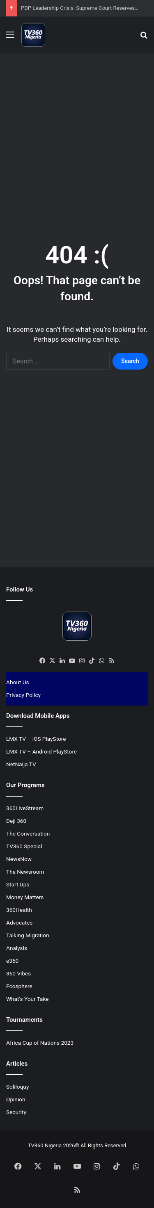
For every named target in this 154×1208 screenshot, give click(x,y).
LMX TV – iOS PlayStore (36, 738)
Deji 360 (16, 821)
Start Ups (17, 884)
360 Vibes (18, 973)
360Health (19, 910)
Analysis (16, 948)
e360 (12, 960)
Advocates (19, 922)
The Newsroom (25, 871)
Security (16, 1112)
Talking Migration (27, 935)
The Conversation (28, 833)
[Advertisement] (77, 138)
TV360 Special (24, 846)
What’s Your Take (27, 999)
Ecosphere (19, 986)
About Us (17, 682)
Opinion (15, 1099)
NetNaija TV (21, 764)
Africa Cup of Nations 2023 (40, 1042)
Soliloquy (17, 1086)
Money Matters (25, 897)
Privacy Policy (23, 695)
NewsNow (19, 859)
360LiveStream (25, 808)
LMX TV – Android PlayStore (41, 751)
